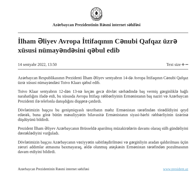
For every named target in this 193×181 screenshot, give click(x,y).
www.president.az (175, 169)
